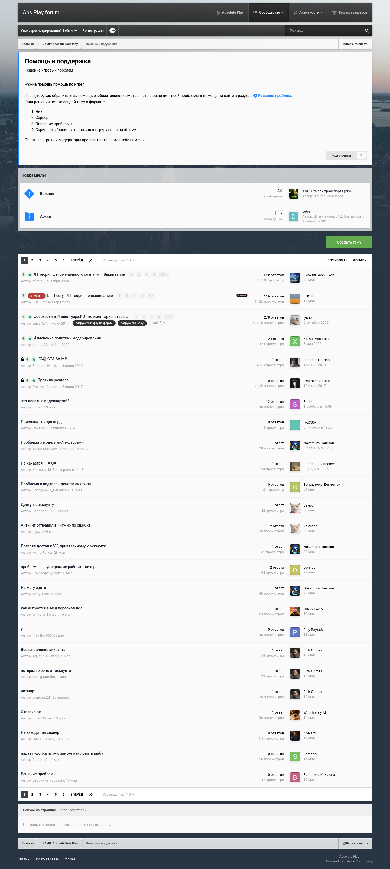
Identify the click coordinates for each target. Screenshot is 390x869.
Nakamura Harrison (319, 443)
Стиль (24, 859)
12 (169, 317)
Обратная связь (47, 859)
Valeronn (310, 505)
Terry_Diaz (40, 594)
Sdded (37, 407)
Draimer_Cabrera (45, 386)
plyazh (37, 531)
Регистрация (93, 30)
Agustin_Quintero (45, 656)
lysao (308, 317)
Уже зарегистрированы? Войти (49, 30)
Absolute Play (232, 12)
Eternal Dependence (319, 463)
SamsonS (39, 759)
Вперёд (76, 260)
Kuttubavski (41, 469)
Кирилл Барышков (319, 275)
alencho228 (41, 697)
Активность (309, 12)
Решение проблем (272, 95)
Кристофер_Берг (46, 573)
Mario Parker (42, 552)
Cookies (69, 859)
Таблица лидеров (352, 12)
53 (164, 275)
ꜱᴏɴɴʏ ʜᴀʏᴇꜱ (313, 609)
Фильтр (359, 260)
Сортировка (338, 260)
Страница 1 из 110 (118, 260)
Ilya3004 (39, 428)
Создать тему (349, 242)
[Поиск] (306, 30)
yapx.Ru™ (39, 323)
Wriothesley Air (315, 712)
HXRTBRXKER (43, 739)
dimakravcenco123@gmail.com (338, 216)
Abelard (310, 733)
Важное (47, 194)
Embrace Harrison (46, 365)
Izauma (320, 196)
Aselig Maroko (43, 677)
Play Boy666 (42, 635)
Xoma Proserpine (317, 338)
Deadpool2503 (43, 511)
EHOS (36, 302)
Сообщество (269, 12)
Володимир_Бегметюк (50, 490)
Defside (310, 567)
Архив (45, 216)
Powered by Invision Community (349, 861)
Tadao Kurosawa (45, 448)
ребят (307, 211)
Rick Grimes (313, 650)
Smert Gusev (42, 718)
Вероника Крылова (48, 780)
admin (37, 281)
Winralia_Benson (45, 614)
